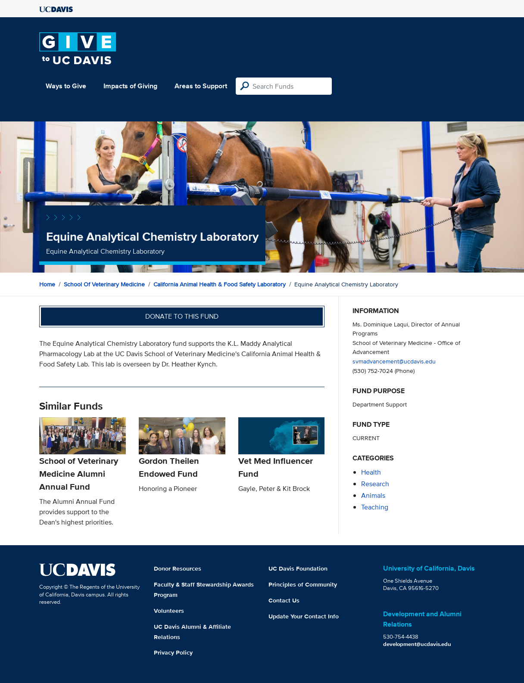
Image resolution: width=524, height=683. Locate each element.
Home (47, 284)
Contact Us (283, 600)
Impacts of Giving (130, 86)
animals (373, 495)
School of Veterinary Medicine (104, 284)
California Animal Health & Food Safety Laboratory (219, 284)
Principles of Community (302, 584)
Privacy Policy (173, 652)
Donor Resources (177, 568)
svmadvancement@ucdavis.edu (394, 361)
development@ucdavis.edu (417, 644)
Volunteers (169, 610)
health (371, 472)
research (375, 484)
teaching (374, 507)
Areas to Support (201, 86)
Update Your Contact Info (303, 616)
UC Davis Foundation (298, 568)
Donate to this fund (181, 316)
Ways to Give (66, 86)
